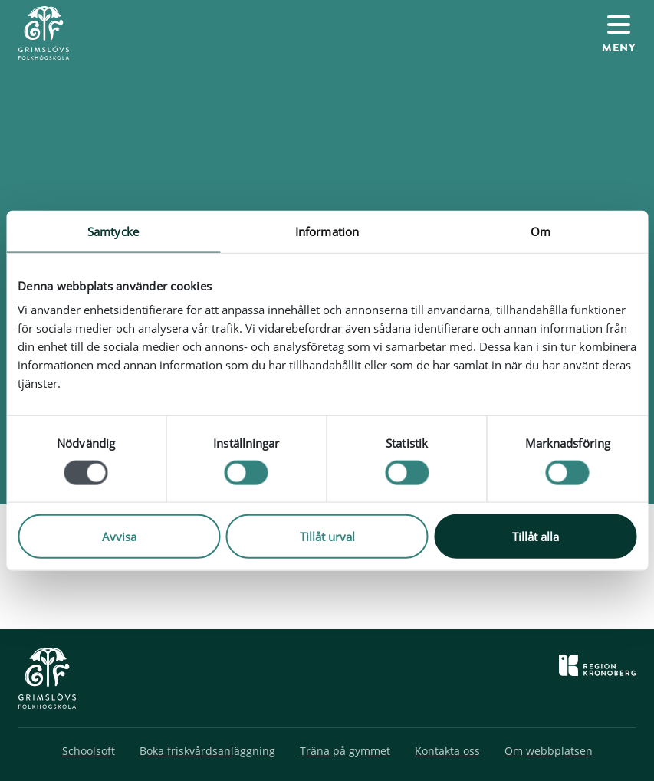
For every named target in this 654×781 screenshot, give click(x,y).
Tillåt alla (535, 536)
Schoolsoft (88, 750)
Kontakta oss (447, 750)
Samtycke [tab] (113, 230)
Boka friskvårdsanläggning (207, 750)
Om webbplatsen (548, 750)
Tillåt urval (327, 536)
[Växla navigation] (619, 33)
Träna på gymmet (345, 750)
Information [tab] (327, 230)
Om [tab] (540, 230)
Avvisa (119, 536)
